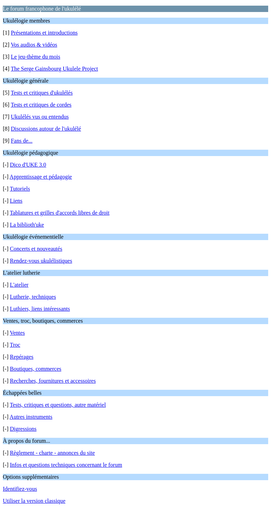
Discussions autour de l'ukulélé (46, 129)
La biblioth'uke (27, 225)
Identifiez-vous (20, 489)
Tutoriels (20, 189)
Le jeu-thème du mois (35, 57)
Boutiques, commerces (35, 369)
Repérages (22, 357)
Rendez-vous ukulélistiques (41, 261)
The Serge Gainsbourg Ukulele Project (54, 69)
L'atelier (19, 285)
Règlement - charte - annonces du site (52, 453)
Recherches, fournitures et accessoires (53, 381)
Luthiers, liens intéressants (40, 309)
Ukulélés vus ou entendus (40, 117)
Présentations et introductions (44, 33)
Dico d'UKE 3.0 (28, 165)
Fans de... (21, 141)
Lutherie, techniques (33, 297)
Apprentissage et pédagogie (41, 177)
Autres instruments (31, 417)
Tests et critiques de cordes (41, 105)
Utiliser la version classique (34, 501)
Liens (16, 201)
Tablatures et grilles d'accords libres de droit (60, 213)
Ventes (17, 333)
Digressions (23, 429)
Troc (15, 345)
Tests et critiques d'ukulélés (42, 93)
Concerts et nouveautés (36, 249)
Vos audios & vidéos (34, 45)
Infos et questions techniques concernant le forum (66, 465)
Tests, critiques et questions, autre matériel (58, 405)
